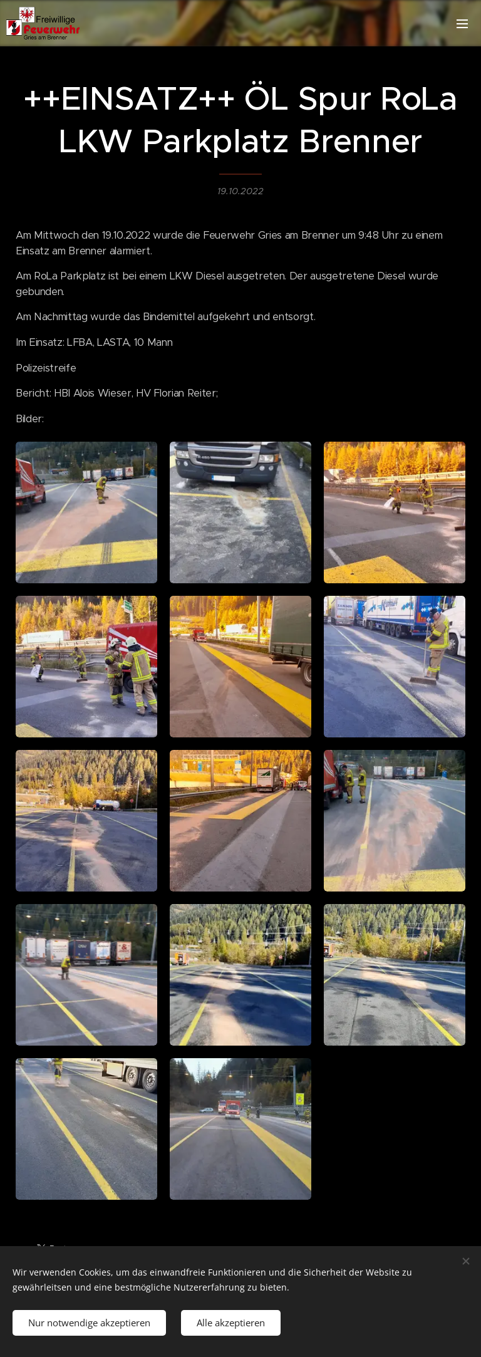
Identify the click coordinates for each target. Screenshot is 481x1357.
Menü (462, 23)
